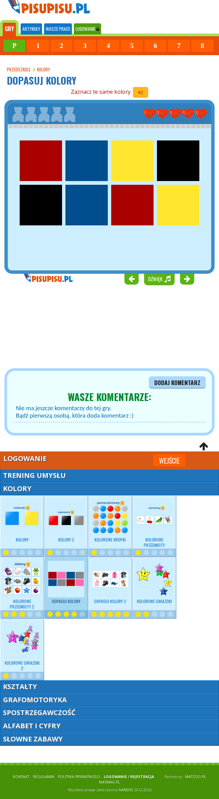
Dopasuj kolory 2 (110, 582)
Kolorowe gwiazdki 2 (22, 646)
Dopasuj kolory (66, 582)
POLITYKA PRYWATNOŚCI (79, 776)
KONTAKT (21, 776)
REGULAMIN (43, 776)
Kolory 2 (66, 520)
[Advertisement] (41, 328)
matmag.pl (109, 782)
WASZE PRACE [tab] (58, 28)
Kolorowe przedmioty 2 (22, 585)
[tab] (9, 28)
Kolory (22, 520)
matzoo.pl (195, 776)
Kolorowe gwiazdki (154, 582)
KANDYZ (126, 789)
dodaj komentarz (177, 382)
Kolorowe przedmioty (154, 523)
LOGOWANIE (87, 28)
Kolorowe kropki (110, 520)
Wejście (169, 461)
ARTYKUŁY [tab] (31, 28)
